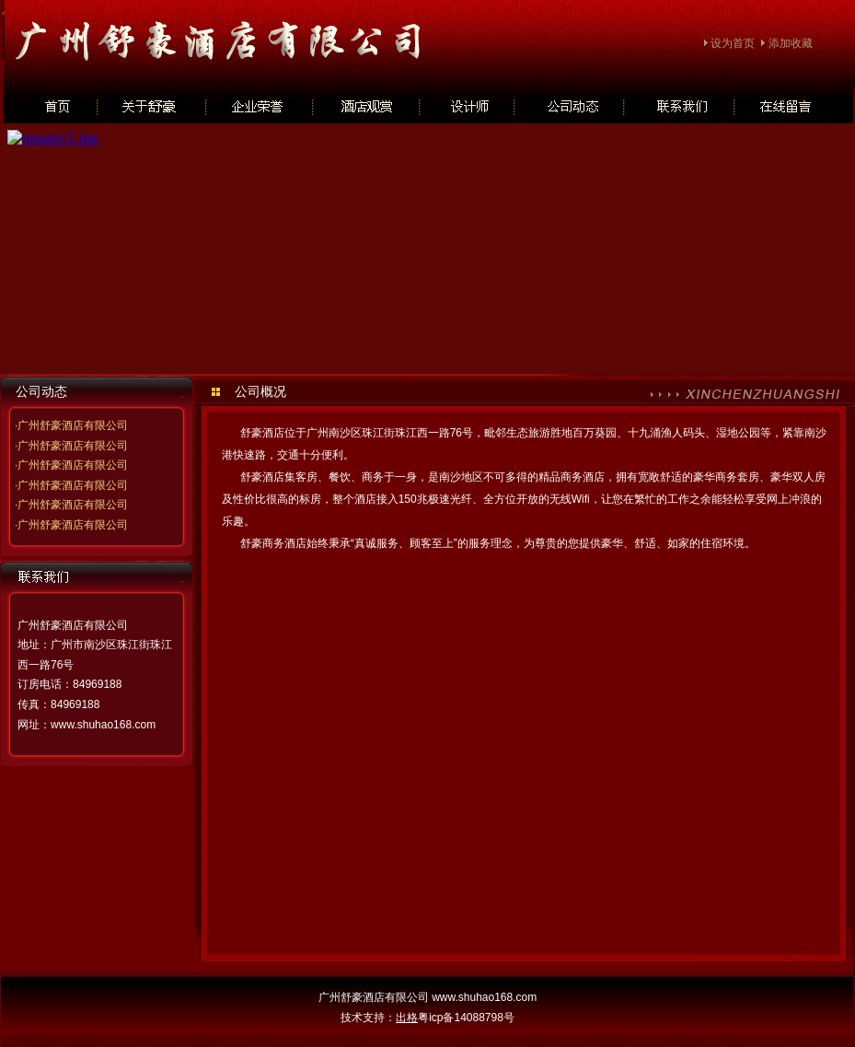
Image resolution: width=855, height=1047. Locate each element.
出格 (407, 1017)
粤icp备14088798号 (466, 1017)
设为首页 (733, 43)
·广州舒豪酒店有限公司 (71, 425)
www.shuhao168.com (103, 724)
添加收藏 (790, 43)
